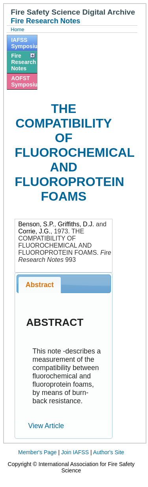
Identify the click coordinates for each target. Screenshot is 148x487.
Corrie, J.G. (34, 231)
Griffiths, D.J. (76, 224)
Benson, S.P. (36, 224)
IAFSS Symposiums (24, 43)
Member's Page (37, 452)
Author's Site (108, 452)
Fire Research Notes (23, 62)
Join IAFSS (75, 452)
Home (17, 29)
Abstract (40, 285)
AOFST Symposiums (24, 81)
